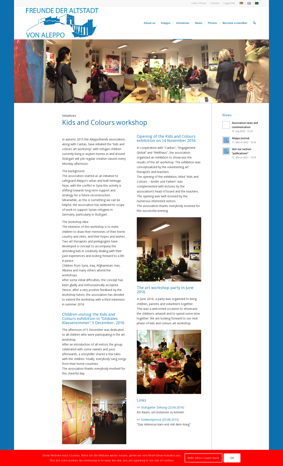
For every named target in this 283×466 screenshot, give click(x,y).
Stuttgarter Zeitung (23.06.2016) (162, 407)
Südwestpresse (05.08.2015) (160, 419)
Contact (214, 3)
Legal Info (229, 3)
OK (232, 458)
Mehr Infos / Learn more (203, 458)
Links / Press (199, 3)
